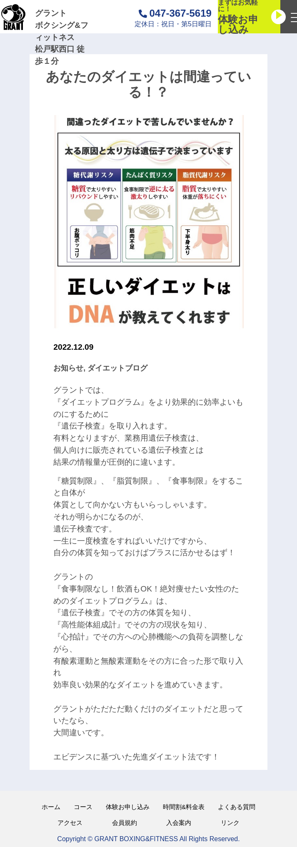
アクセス (69, 822)
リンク (230, 822)
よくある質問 (236, 806)
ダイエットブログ (117, 368)
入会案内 (178, 822)
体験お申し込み (128, 806)
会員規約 (124, 822)
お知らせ (68, 368)
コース (83, 806)
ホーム (51, 806)
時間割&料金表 (184, 806)
